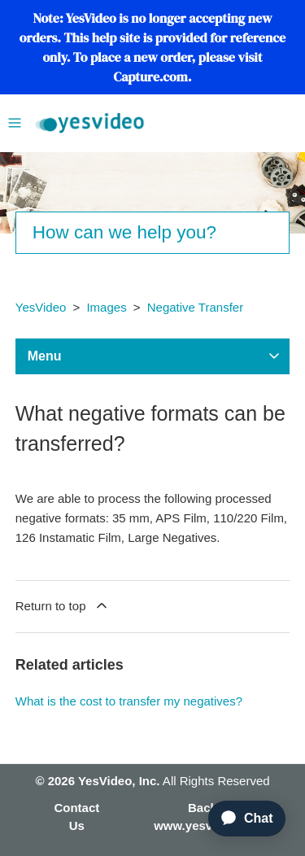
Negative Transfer (195, 307)
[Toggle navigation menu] (14, 121)
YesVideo (41, 307)
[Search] (153, 232)
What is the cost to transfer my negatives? (128, 701)
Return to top (62, 605)
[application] (240, 818)
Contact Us (76, 817)
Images (106, 307)
